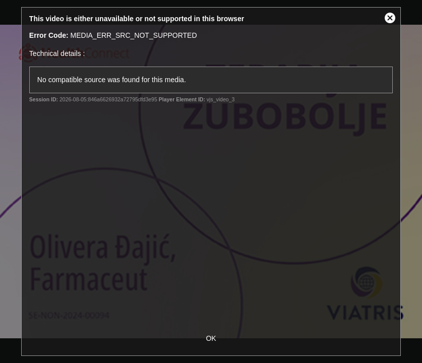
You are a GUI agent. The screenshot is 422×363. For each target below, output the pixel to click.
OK (211, 338)
